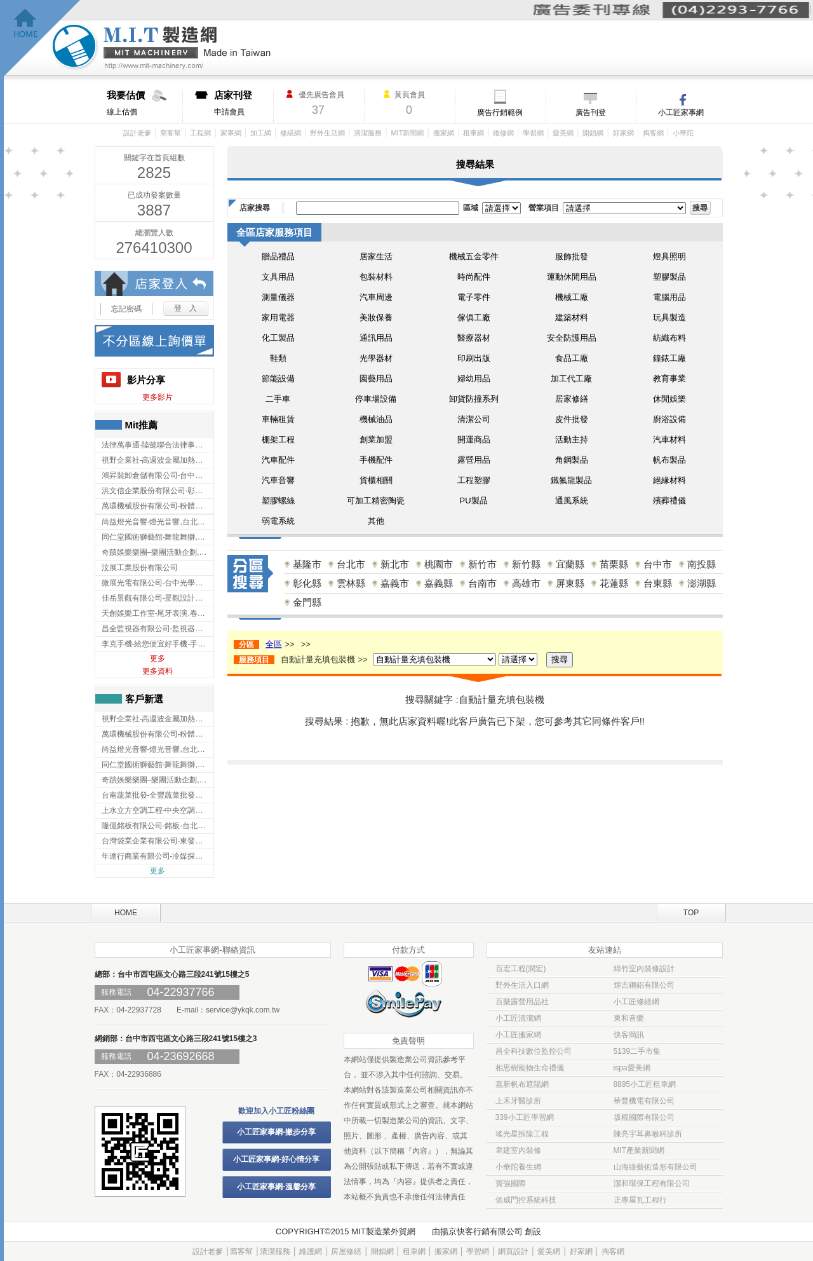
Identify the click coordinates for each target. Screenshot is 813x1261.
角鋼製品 (571, 460)
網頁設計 (513, 1251)
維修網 (503, 133)
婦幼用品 (473, 378)
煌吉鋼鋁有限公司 (644, 985)
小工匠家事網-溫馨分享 (276, 1186)
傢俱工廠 (473, 317)
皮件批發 (571, 419)
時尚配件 (473, 277)
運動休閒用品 (571, 277)
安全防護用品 (571, 338)
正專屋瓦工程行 (640, 1200)
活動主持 (571, 439)
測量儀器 (278, 297)
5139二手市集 (637, 1051)
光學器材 (376, 358)
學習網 (533, 133)
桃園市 (438, 564)
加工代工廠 (571, 378)
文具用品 (278, 277)
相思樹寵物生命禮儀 (529, 1067)
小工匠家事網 (681, 112)
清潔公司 (473, 419)
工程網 (200, 133)
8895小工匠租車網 (645, 1084)
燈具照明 (669, 256)
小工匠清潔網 (518, 1018)
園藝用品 (376, 378)
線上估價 (144, 103)
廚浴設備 (669, 419)
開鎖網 (592, 133)
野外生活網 (327, 133)
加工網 (260, 133)
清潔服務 (368, 133)
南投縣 (701, 564)
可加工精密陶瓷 (376, 500)
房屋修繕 (346, 1251)
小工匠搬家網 (518, 1034)
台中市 (657, 564)
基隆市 (307, 564)
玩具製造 (669, 317)
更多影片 (157, 397)
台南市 (482, 583)
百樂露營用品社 (522, 1001)
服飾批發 (571, 256)
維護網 (310, 1251)
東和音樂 (629, 1018)
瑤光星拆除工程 (522, 1133)
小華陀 (683, 133)
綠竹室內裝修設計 (644, 968)
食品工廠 (571, 358)
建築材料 (571, 317)
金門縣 (307, 602)
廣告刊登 (590, 112)
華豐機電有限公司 (644, 1100)
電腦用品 (669, 297)
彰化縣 (307, 583)
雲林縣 (351, 583)
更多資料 (157, 671)
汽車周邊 (376, 297)
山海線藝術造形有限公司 (655, 1166)
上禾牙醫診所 (518, 1100)
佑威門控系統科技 (525, 1200)
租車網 (473, 133)
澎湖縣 (701, 583)
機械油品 (376, 419)
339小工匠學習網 (524, 1117)
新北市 (394, 564)
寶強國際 (510, 1183)
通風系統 (571, 500)
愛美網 (563, 133)
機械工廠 (571, 297)
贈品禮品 (278, 256)
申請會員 (243, 103)
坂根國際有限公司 (644, 1117)
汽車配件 (278, 460)
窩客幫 (170, 133)
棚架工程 (278, 439)
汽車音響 (278, 480)
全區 (273, 644)
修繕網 (290, 133)
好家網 (623, 133)
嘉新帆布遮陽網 (522, 1084)
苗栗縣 (614, 564)
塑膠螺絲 (278, 500)
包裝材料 (376, 277)
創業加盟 (376, 439)
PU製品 (473, 500)
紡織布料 (669, 338)
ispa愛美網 (632, 1067)
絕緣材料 (669, 480)
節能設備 (278, 378)
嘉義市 (394, 583)
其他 (376, 521)
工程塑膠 (473, 480)
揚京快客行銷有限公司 (481, 1231)
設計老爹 (137, 133)
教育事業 (669, 378)
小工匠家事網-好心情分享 (276, 1159)
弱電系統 (278, 521)
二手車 (277, 399)
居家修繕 (571, 399)
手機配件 (376, 460)
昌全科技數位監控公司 (533, 1051)
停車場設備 (375, 399)
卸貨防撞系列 (474, 399)
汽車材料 (669, 439)
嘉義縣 (438, 583)
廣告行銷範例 (500, 112)
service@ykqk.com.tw (242, 1009)
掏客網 (653, 133)
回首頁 (42, 38)
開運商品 (473, 439)
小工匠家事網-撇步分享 (276, 1132)
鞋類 (278, 358)
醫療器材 (473, 338)
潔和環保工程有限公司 (652, 1183)
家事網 (230, 133)
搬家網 (443, 133)
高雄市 (526, 583)
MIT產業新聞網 (639, 1150)
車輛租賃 (278, 419)
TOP (691, 912)
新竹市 (482, 564)
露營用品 (473, 460)
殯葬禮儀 (669, 500)
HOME (125, 912)
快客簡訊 (629, 1034)
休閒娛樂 (669, 399)
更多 (157, 658)
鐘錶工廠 (669, 358)
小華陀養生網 (518, 1166)
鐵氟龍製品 (571, 480)
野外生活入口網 (522, 985)
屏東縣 (570, 583)
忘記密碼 (126, 308)
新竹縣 (526, 564)
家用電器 (278, 317)
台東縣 (657, 583)
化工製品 (278, 338)
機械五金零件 (474, 256)
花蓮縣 (614, 583)
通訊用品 (376, 338)
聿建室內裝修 (518, 1150)
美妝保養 (376, 317)
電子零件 (473, 297)
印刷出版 (473, 358)
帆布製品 (669, 460)
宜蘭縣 (570, 564)
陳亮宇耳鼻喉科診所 (648, 1133)
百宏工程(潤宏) (520, 968)
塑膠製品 (669, 277)
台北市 (351, 564)
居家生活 (376, 256)
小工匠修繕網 (636, 1001)
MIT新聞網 (407, 133)
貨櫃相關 (376, 480)
